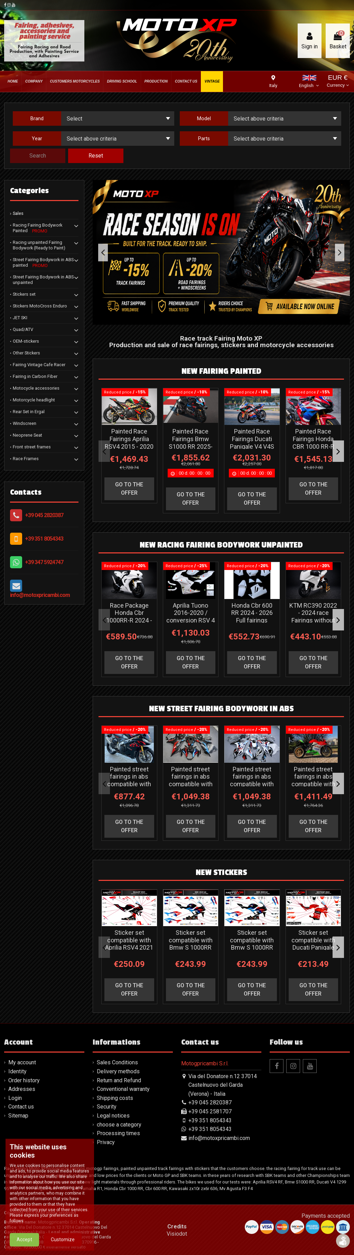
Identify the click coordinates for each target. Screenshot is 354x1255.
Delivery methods (118, 1071)
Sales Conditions (117, 1062)
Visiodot (177, 1233)
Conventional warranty (123, 1089)
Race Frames (26, 458)
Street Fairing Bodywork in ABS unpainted (43, 279)
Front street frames (32, 446)
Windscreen (24, 423)
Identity (17, 1071)
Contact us (21, 1106)
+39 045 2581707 (210, 1111)
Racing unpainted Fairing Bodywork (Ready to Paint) (39, 245)
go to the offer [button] (129, 488)
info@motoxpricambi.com (40, 595)
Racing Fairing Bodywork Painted (37, 227)
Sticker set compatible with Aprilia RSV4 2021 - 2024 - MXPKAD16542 (129, 947)
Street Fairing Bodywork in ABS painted (43, 262)
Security (107, 1106)
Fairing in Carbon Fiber (35, 376)
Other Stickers (26, 352)
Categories (29, 190)
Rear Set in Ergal (29, 411)
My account (22, 1062)
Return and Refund (119, 1080)
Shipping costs (115, 1098)
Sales (18, 213)
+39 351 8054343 (44, 538)
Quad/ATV (23, 329)
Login (15, 1098)
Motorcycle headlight (34, 399)
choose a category (119, 1124)
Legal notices (113, 1115)
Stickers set (24, 294)
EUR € (337, 81)
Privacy (106, 1142)
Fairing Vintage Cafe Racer (39, 364)
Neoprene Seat (27, 435)
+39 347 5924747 (44, 562)
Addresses (21, 1089)
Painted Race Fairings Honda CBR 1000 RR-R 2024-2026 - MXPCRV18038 (313, 446)
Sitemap (18, 1115)
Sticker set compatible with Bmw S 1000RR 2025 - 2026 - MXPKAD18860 (252, 947)
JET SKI (20, 317)
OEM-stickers (26, 341)
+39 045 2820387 (44, 515)
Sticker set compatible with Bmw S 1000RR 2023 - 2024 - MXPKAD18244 (191, 947)
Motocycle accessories (36, 388)
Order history (24, 1080)
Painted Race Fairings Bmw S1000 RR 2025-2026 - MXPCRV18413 (191, 446)
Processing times (118, 1133)
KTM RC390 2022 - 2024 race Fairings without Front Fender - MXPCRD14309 (313, 620)
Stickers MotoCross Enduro (40, 305)
